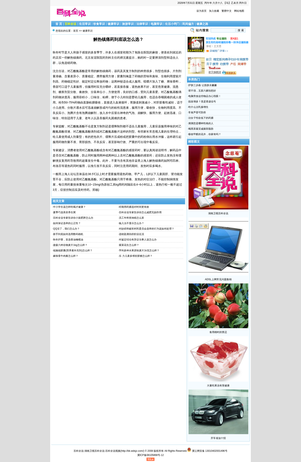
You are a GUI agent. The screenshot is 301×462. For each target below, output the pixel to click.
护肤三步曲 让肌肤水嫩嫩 (202, 85)
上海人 (144, 160)
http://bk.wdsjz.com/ (132, 450)
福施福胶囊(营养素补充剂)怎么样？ (72, 250)
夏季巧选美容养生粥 (64, 212)
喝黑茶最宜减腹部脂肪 (200, 128)
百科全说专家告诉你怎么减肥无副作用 (140, 212)
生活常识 (85, 24)
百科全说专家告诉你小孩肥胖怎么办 (73, 217)
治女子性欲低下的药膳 (200, 117)
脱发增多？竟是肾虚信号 (202, 101)
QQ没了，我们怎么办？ (66, 228)
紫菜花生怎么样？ (129, 245)
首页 (75, 30)
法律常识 (142, 24)
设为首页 (201, 10)
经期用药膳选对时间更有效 (134, 206)
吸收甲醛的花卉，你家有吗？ (204, 134)
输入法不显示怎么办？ (131, 223)
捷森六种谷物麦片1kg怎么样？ (70, 245)
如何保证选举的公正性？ (67, 223)
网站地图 (239, 10)
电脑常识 (156, 24)
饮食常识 (99, 24)
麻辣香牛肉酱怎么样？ (65, 255)
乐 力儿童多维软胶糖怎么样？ (135, 255)
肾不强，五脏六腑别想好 (202, 90)
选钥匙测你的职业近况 (131, 234)
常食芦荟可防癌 (197, 112)
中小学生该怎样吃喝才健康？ (69, 206)
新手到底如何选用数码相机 (68, 234)
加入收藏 (214, 10)
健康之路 (202, 24)
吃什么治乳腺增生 (198, 107)
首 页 (58, 24)
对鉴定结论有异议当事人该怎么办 (138, 239)
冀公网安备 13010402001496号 (207, 450)
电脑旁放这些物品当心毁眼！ (204, 96)
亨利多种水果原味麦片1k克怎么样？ (139, 250)
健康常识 (113, 24)
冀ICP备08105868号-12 (150, 455)
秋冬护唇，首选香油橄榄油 (68, 239)
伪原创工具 (108, 184)
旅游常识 (128, 24)
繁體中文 (227, 10)
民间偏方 (188, 24)
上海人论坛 (68, 174)
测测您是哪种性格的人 (200, 123)
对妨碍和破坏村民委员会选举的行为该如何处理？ (146, 228)
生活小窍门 (172, 24)
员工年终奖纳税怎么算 (131, 217)
